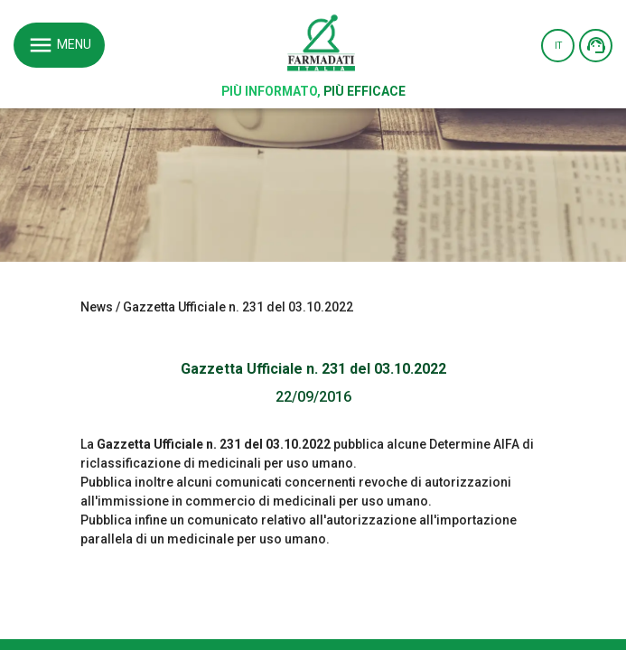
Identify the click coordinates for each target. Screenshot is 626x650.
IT (558, 46)
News (96, 307)
